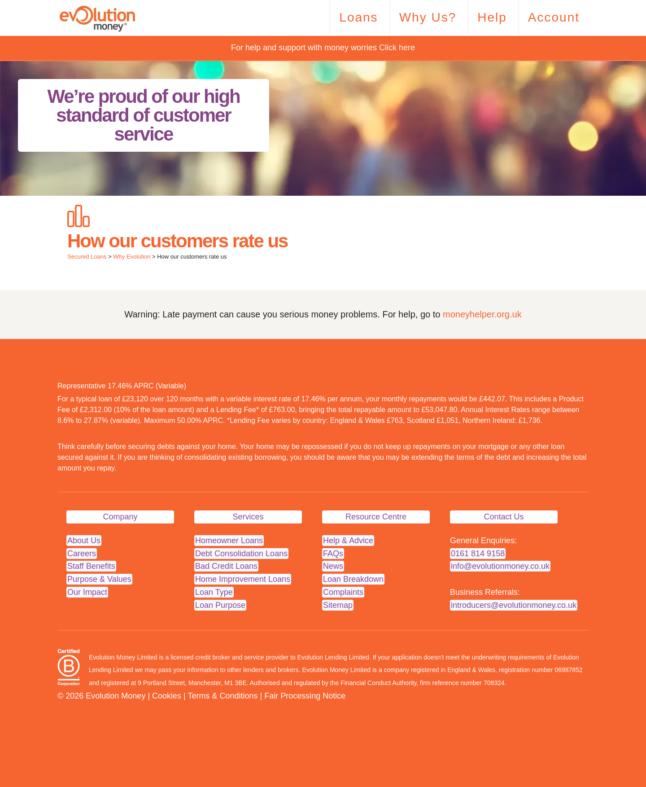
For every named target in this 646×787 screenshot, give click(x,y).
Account (554, 17)
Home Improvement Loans (242, 579)
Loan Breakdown (353, 579)
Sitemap (338, 605)
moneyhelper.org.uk (482, 314)
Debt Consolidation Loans (241, 553)
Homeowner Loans (229, 540)
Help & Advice (348, 540)
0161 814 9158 (478, 553)
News (333, 566)
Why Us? (428, 17)
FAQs (333, 553)
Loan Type (214, 592)
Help (492, 17)
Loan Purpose (220, 605)
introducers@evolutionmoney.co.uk (513, 605)
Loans (358, 17)
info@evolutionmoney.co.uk (500, 566)
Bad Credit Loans (226, 566)
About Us (83, 540)
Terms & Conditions (223, 695)
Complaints (343, 592)
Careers (81, 553)
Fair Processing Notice (304, 695)
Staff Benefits (91, 566)
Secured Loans (86, 256)
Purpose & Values (99, 579)
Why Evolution (131, 256)
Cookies (166, 695)
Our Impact (87, 592)
